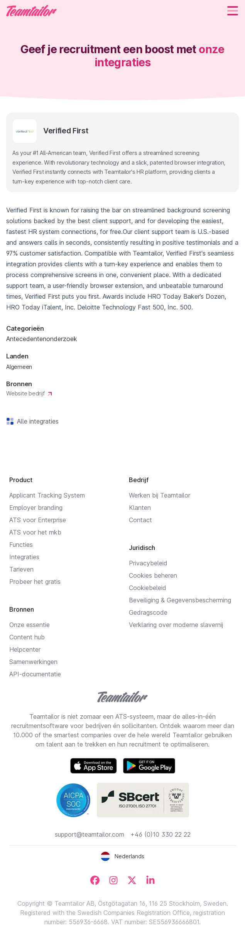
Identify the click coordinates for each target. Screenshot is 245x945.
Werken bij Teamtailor (159, 495)
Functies (21, 544)
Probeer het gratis (35, 581)
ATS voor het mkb (35, 532)
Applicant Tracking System (47, 495)
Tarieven (21, 569)
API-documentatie (35, 674)
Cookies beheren (153, 575)
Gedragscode (148, 612)
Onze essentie (29, 625)
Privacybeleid (148, 563)
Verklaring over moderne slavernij (176, 625)
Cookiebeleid (147, 588)
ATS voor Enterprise (37, 520)
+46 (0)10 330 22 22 (160, 834)
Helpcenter (25, 649)
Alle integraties (36, 421)
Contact (140, 520)
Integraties (24, 557)
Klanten (140, 507)
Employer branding (36, 507)
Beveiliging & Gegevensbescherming (180, 600)
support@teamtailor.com (89, 834)
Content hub (27, 637)
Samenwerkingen (33, 662)
